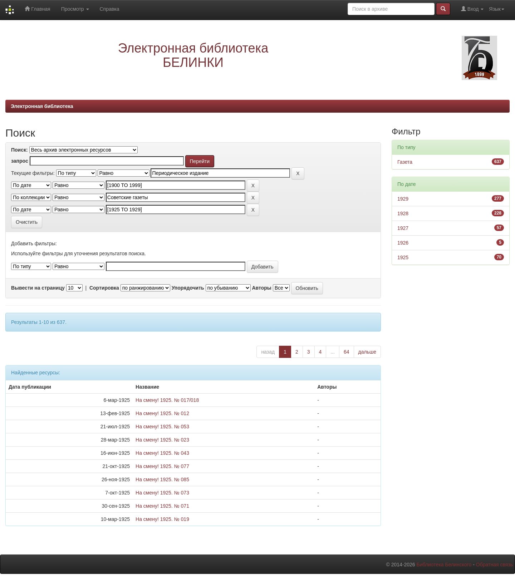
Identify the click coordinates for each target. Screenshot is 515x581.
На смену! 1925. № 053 (162, 426)
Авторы (261, 288)
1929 (402, 199)
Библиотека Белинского (443, 564)
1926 (402, 243)
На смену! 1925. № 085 (162, 479)
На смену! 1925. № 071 (162, 506)
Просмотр (75, 9)
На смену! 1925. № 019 (162, 519)
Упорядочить (188, 288)
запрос (19, 161)
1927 (402, 228)
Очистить (27, 222)
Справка (109, 9)
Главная (37, 9)
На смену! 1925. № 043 (162, 453)
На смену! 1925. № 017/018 (167, 400)
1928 (402, 213)
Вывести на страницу (38, 288)
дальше (367, 352)
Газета (404, 162)
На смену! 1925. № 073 (162, 493)
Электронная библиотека (42, 106)
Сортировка (104, 288)
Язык (496, 9)
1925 (402, 257)
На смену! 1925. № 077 (162, 466)
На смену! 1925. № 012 (162, 413)
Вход (472, 9)
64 (346, 352)
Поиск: (19, 150)
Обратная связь (494, 564)
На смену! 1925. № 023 (162, 440)
